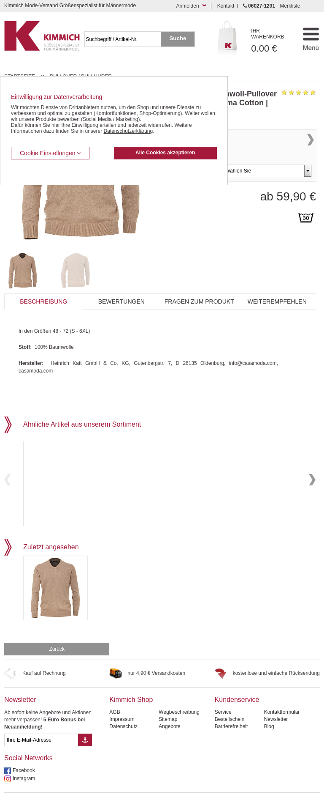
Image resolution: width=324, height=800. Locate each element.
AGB (114, 694)
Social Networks (28, 739)
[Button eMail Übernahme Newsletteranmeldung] (85, 721)
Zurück (57, 631)
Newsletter (20, 681)
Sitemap (168, 701)
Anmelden (187, 6)
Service (223, 694)
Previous (7, 470)
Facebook (24, 752)
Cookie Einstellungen (50, 153)
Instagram (24, 760)
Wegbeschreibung (179, 694)
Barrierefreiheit (231, 708)
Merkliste (290, 6)
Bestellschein (230, 701)
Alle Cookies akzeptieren (165, 153)
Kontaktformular (282, 694)
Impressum (121, 701)
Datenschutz (123, 708)
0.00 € (272, 41)
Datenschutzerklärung (128, 131)
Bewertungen (121, 301)
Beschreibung (43, 301)
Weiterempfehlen (277, 301)
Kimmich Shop (131, 681)
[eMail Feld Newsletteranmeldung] (41, 721)
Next (310, 148)
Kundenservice (237, 681)
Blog (269, 708)
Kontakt (226, 6)
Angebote (169, 708)
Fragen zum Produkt (199, 301)
